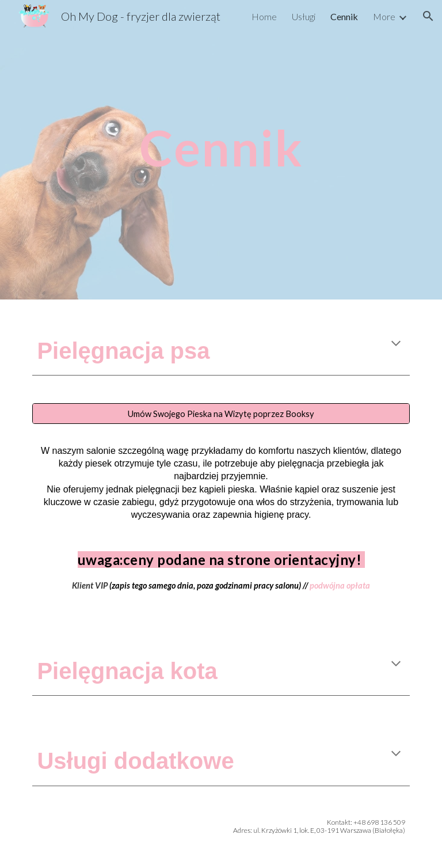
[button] (428, 16)
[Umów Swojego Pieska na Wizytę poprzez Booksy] (221, 413)
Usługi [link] (303, 16)
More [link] (384, 16)
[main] (220, 131)
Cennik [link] (344, 16)
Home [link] (264, 16)
